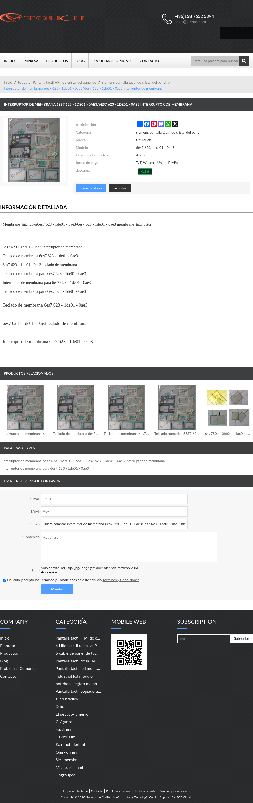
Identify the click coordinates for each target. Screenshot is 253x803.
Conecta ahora (91, 188)
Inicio (11, 60)
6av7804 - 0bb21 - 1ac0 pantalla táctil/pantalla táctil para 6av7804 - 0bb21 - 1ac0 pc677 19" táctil (227, 433)
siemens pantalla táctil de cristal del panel (134, 82)
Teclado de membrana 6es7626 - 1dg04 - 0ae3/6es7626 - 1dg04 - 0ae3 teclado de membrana (76, 433)
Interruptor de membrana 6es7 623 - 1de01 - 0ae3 (42, 461)
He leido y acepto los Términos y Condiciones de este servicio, (71, 580)
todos (22, 82)
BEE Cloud (184, 797)
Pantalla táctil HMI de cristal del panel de (64, 82)
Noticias (82, 791)
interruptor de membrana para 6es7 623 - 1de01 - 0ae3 (46, 468)
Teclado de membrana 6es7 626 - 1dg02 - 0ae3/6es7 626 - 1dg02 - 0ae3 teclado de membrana (126, 433)
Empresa (32, 60)
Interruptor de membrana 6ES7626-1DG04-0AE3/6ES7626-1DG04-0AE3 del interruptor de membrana (25, 433)
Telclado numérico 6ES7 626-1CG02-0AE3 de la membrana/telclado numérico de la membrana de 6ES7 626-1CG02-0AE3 (177, 433)
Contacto (151, 60)
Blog (82, 60)
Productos (59, 60)
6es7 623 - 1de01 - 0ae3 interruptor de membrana (125, 461)
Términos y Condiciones (121, 580)
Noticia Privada (145, 791)
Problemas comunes (114, 60)
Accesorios (49, 572)
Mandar (57, 589)
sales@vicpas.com (190, 21)
